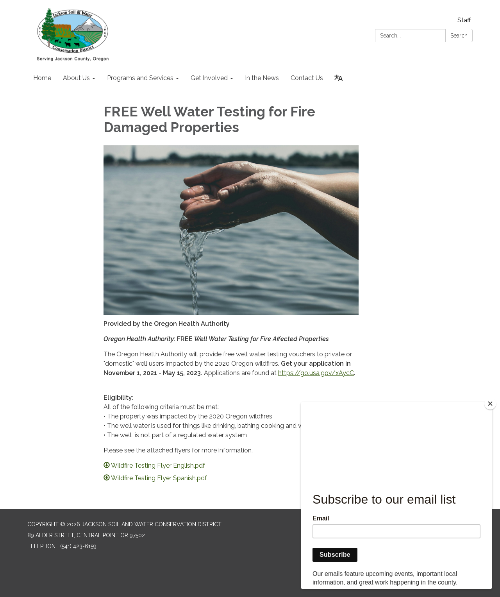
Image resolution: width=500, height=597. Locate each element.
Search (459, 35)
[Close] (490, 403)
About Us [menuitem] (76, 78)
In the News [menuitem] (262, 78)
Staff (464, 20)
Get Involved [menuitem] (209, 78)
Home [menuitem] (42, 78)
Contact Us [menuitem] (307, 78)
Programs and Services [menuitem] (140, 78)
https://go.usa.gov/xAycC (316, 373)
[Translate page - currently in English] (338, 78)
